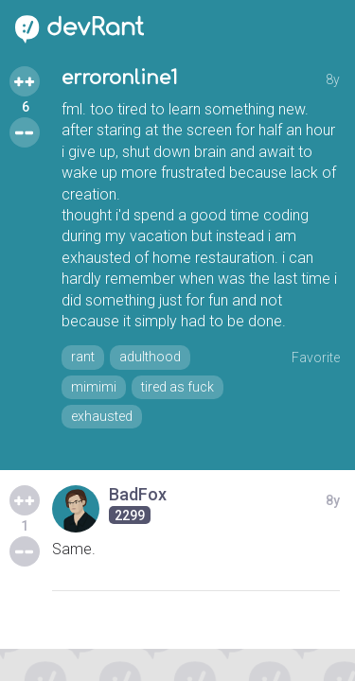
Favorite (316, 357)
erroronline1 (120, 78)
